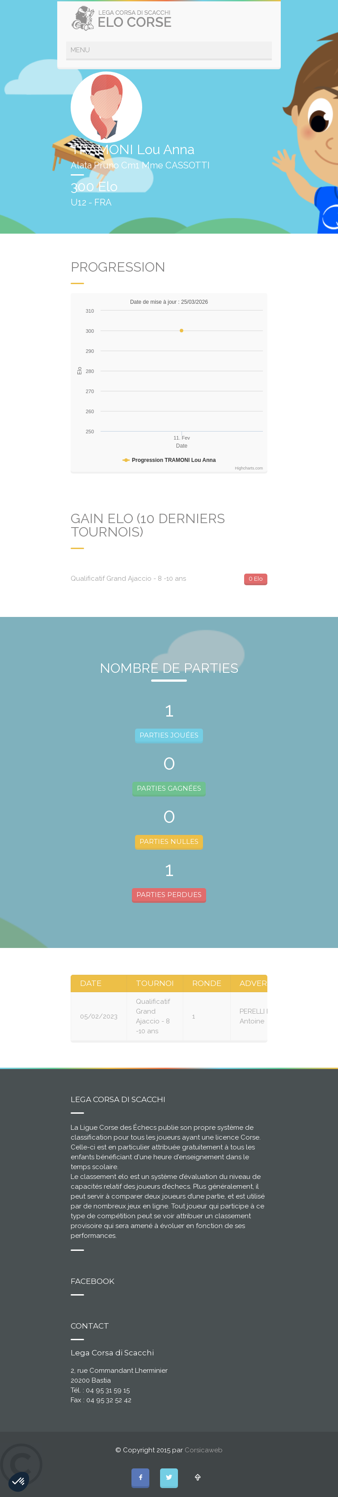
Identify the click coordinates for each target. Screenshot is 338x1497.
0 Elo (256, 578)
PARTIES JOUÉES (169, 735)
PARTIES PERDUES (169, 894)
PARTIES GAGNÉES (169, 788)
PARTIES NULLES (169, 841)
